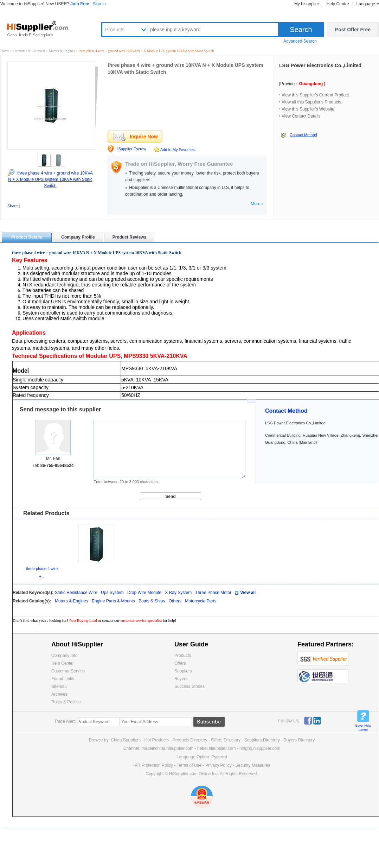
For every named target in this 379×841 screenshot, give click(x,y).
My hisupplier (306, 3)
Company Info (64, 655)
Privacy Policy (218, 765)
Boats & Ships (152, 601)
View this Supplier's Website (308, 109)
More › (257, 203)
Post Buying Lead (83, 620)
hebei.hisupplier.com (217, 748)
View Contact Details (301, 116)
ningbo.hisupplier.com (259, 748)
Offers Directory (225, 740)
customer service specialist (141, 620)
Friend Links (62, 678)
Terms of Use (189, 765)
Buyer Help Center (363, 728)
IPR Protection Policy (153, 765)
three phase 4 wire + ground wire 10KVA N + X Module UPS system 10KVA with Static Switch (50, 179)
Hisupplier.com (42, 28)
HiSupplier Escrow (130, 149)
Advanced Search (300, 41)
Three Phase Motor (213, 592)
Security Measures (252, 765)
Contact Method (303, 135)
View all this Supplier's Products (311, 102)
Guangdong (311, 83)
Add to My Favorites (177, 149)
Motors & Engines (62, 51)
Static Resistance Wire (76, 592)
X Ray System (178, 592)
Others (175, 601)
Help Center (62, 663)
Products (114, 29)
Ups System (112, 592)
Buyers (180, 678)
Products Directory (190, 740)
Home (4, 51)
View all (248, 592)
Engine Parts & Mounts (114, 601)
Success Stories (189, 686)
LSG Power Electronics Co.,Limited (320, 65)
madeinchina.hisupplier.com (167, 748)
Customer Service (68, 671)
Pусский (219, 756)
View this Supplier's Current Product (315, 95)
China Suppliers (126, 740)
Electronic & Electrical (29, 51)
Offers (180, 663)
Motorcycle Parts (200, 601)
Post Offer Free (353, 29)
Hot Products (156, 740)
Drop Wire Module (144, 592)
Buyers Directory (299, 740)
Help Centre (338, 3)
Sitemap (59, 686)
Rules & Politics (66, 702)
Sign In (98, 3)
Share (12, 206)
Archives (59, 694)
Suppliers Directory (262, 740)
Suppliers (183, 671)
